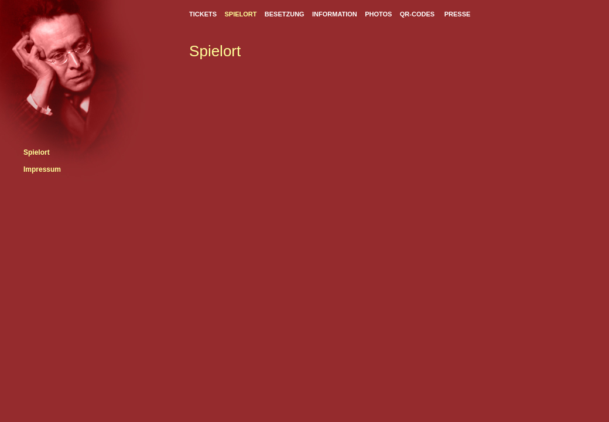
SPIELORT (240, 14)
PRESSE (457, 14)
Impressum (42, 169)
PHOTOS (378, 14)
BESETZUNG (284, 14)
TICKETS (203, 14)
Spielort (36, 152)
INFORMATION (334, 14)
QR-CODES (417, 14)
